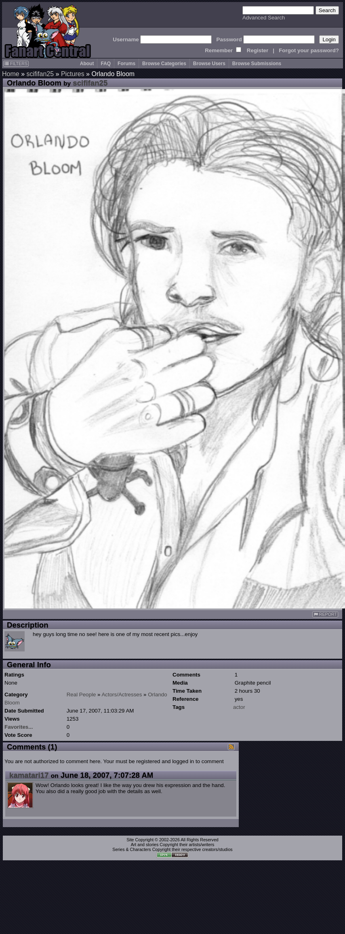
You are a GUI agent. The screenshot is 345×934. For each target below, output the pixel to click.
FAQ (106, 63)
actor (239, 707)
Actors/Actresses (121, 694)
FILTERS (15, 63)
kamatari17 (29, 775)
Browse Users (209, 63)
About (87, 63)
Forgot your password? (309, 50)
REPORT (325, 614)
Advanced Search (263, 18)
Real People (81, 694)
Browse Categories (164, 63)
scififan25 (40, 73)
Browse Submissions (256, 63)
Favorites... (18, 727)
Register (257, 50)
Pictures (72, 73)
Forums (126, 63)
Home (10, 73)
